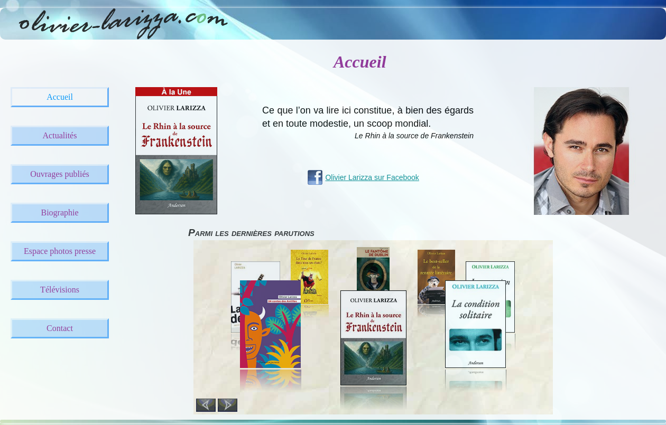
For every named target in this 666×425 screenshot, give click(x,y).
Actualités (60, 135)
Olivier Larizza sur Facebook (372, 177)
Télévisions (59, 289)
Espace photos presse (60, 251)
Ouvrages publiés (59, 173)
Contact (60, 328)
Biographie (59, 212)
